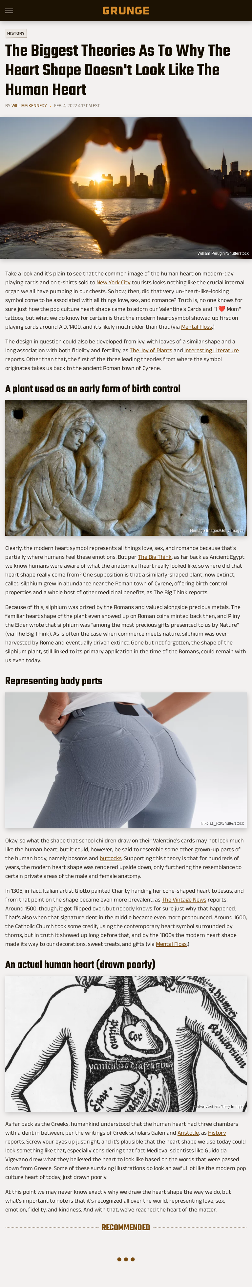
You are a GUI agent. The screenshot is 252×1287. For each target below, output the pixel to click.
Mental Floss (196, 326)
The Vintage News (184, 899)
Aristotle (188, 1132)
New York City (113, 282)
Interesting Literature (211, 350)
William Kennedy (29, 105)
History (16, 33)
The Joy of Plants (151, 350)
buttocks (111, 858)
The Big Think (155, 557)
